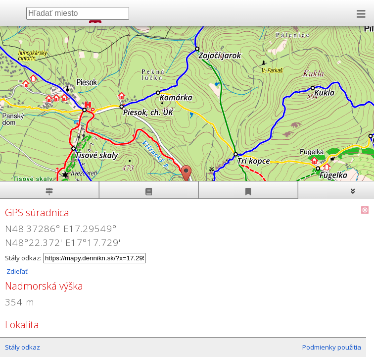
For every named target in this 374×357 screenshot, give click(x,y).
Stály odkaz (22, 347)
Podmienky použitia (331, 347)
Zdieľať (16, 271)
